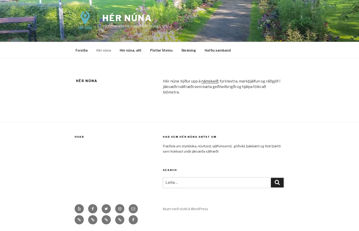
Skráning (188, 50)
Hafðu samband (218, 50)
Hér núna (127, 18)
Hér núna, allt (130, 50)
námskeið (209, 81)
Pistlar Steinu (161, 50)
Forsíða (82, 50)
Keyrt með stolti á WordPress (185, 209)
